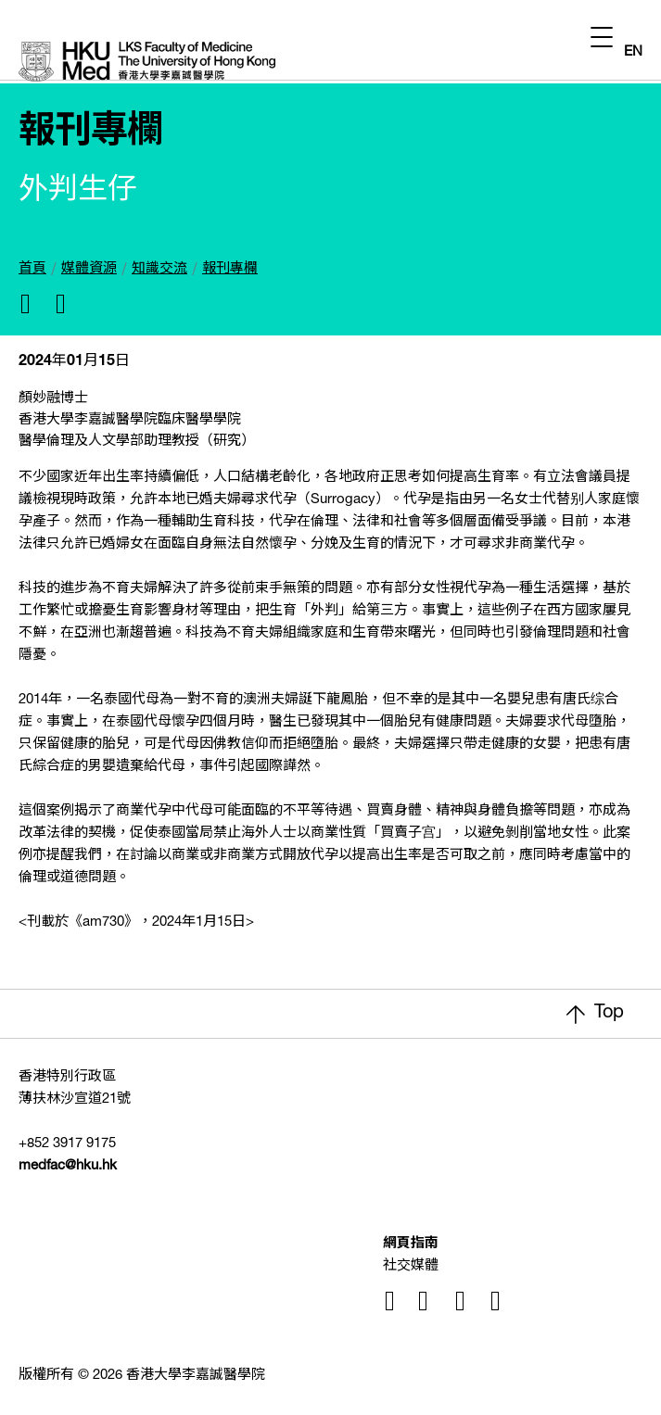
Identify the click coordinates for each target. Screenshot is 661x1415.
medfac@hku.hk (68, 1166)
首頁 (32, 269)
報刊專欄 (230, 269)
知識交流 (159, 269)
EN (633, 52)
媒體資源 (89, 269)
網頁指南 (411, 1244)
